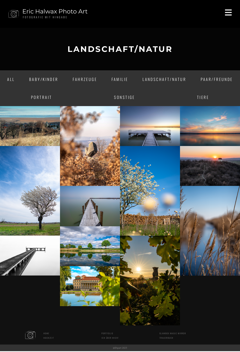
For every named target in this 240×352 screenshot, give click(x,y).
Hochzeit (49, 338)
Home (47, 334)
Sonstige (124, 98)
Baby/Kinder (43, 79)
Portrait (41, 98)
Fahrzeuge (84, 79)
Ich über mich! (110, 338)
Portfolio (107, 334)
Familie (119, 79)
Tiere (203, 98)
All (11, 79)
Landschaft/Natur (164, 79)
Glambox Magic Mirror (173, 334)
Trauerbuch (167, 338)
